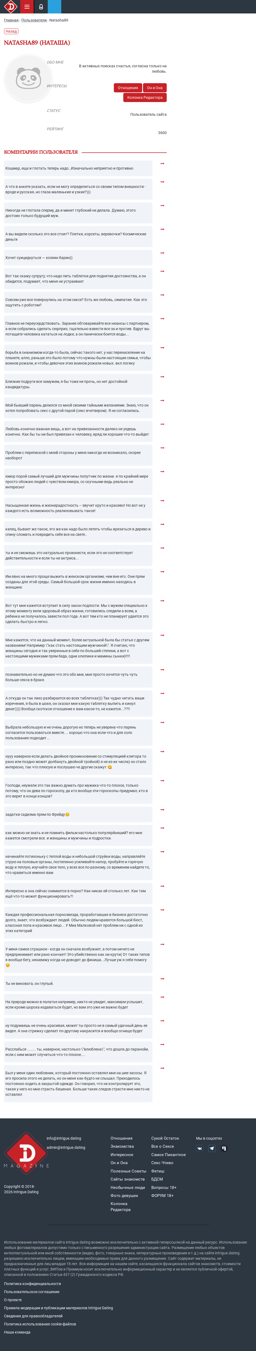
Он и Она (155, 88)
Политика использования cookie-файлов (40, 1324)
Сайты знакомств (128, 1179)
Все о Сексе (162, 1146)
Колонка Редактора (145, 97)
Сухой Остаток (165, 1138)
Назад (11, 31)
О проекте (13, 1300)
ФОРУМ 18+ (162, 1195)
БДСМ (157, 1179)
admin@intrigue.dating (66, 1147)
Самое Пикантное (168, 1154)
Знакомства (122, 1146)
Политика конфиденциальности (32, 1284)
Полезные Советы (128, 1171)
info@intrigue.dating (64, 1138)
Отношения (128, 88)
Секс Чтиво (162, 1162)
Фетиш (157, 1171)
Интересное (122, 1154)
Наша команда (17, 1332)
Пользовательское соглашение (31, 1292)
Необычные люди (128, 1187)
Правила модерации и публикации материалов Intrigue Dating (58, 1308)
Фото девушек (124, 1195)
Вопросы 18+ (164, 1187)
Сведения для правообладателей (33, 1316)
